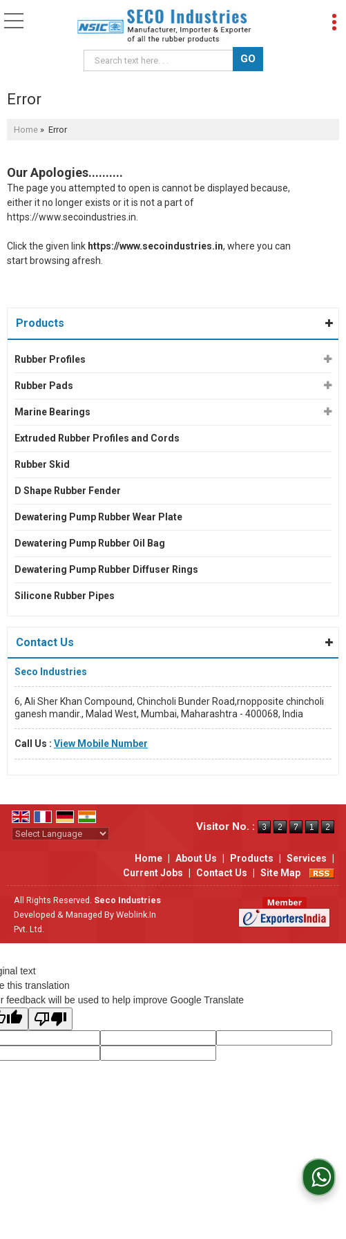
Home (26, 129)
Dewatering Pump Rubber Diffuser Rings (106, 569)
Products (40, 323)
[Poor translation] (50, 1019)
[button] (101, 743)
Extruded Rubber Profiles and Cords (97, 438)
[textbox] (161, 60)
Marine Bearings (52, 411)
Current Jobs (153, 872)
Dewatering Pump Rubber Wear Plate (98, 516)
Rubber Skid (42, 464)
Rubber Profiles (50, 359)
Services (307, 858)
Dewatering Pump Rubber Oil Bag (90, 543)
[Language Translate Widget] (60, 833)
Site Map (280, 872)
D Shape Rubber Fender (68, 490)
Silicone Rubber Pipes (65, 595)
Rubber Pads (44, 385)
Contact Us (221, 872)
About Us (196, 858)
